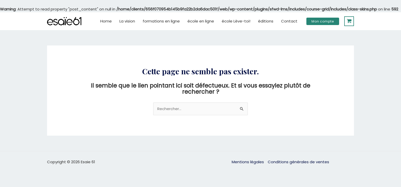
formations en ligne (161, 21)
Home (106, 21)
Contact (289, 21)
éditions (265, 21)
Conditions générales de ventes (298, 162)
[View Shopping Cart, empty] (349, 21)
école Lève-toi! (236, 21)
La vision (127, 21)
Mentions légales (248, 162)
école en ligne (200, 21)
